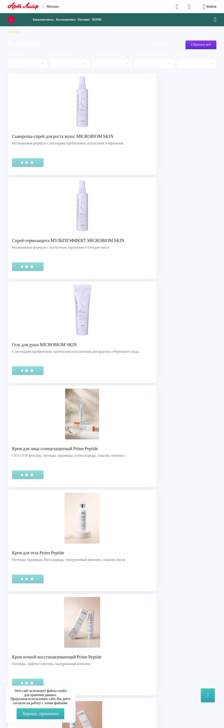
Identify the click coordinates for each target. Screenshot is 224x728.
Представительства (24, 675)
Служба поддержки (24, 659)
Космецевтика (65, 19)
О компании (125, 659)
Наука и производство (133, 675)
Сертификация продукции (29, 670)
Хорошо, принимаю (40, 713)
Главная (13, 31)
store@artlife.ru (82, 684)
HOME (97, 19)
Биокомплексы (43, 19)
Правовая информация (27, 664)
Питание (84, 19)
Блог (120, 681)
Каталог (122, 664)
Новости (123, 670)
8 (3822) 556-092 (186, 715)
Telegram (77, 676)
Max (74, 667)
